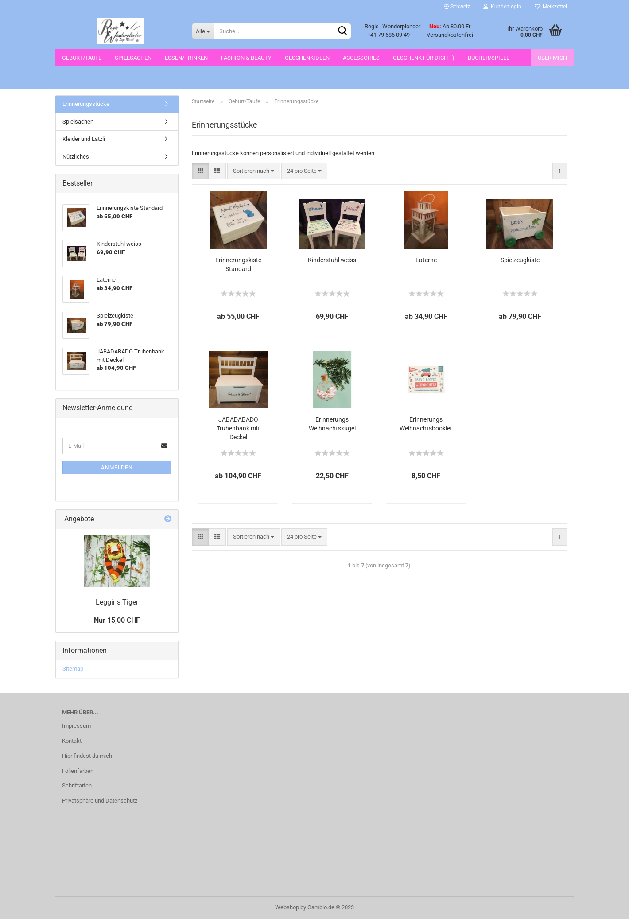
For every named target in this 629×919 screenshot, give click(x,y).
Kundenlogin (502, 7)
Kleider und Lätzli (83, 139)
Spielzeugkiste (520, 260)
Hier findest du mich (87, 755)
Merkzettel (551, 7)
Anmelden (117, 468)
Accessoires (361, 57)
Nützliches (75, 156)
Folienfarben (77, 771)
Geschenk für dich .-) (423, 57)
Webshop (287, 907)
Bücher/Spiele (488, 57)
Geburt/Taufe (81, 57)
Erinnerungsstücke (85, 104)
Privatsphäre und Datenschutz (99, 800)
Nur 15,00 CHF (117, 620)
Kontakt (72, 740)
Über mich (552, 57)
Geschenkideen (307, 57)
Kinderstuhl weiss (332, 260)
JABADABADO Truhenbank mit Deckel (238, 428)
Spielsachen (133, 57)
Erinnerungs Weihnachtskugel (332, 424)
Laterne (426, 260)
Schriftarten (77, 785)
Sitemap (72, 668)
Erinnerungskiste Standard (238, 264)
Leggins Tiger (117, 602)
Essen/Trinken (186, 57)
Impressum (76, 725)
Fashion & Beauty (246, 57)
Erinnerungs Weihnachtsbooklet (426, 424)
